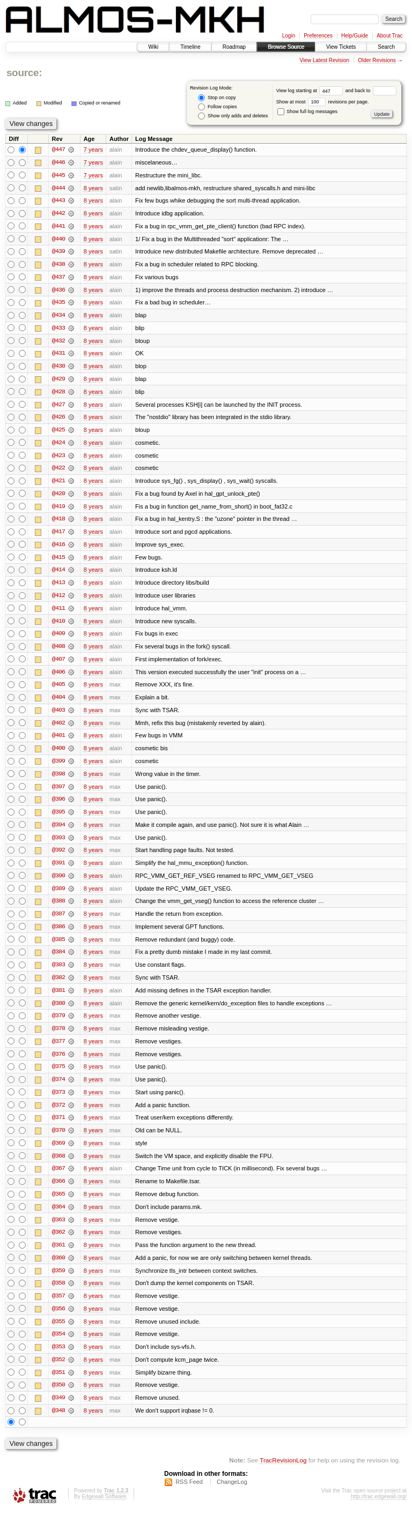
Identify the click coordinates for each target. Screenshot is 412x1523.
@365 (58, 1204)
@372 (58, 1114)
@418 (58, 522)
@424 (58, 445)
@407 (58, 664)
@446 (58, 162)
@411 (58, 612)
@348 (58, 1423)
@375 (58, 1075)
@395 (58, 818)
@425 (58, 432)
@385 (58, 947)
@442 (58, 214)
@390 (58, 882)
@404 (58, 702)
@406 (58, 677)
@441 (58, 226)
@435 (58, 304)
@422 (58, 471)
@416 (58, 548)
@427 (58, 406)
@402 (58, 728)
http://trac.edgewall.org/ (379, 1509)
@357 (58, 1307)
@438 (58, 265)
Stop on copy (217, 97)
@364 (58, 1217)
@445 (58, 175)
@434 (58, 316)
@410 (58, 625)
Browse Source (286, 47)
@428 (58, 394)
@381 (58, 998)
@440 (58, 239)
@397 (58, 792)
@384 (58, 959)
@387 (58, 921)
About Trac (389, 36)
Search (386, 47)
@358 (58, 1294)
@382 (58, 985)
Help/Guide (354, 36)
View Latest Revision (324, 60)
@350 (58, 1397)
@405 (58, 689)
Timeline (190, 47)
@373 (58, 1101)
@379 (58, 1024)
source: (24, 72)
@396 (58, 805)
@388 (58, 908)
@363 (58, 1230)
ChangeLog (232, 1494)
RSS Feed (189, 1494)
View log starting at (310, 90)
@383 (58, 972)
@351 (58, 1384)
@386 (58, 934)
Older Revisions (377, 60)
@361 (58, 1255)
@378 (58, 1037)
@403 (58, 715)
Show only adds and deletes (233, 116)
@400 (58, 754)
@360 (58, 1268)
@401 (58, 741)
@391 (58, 869)
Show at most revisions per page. (322, 101)
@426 (58, 419)
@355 (58, 1332)
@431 (58, 355)
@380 (58, 1011)
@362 (58, 1242)
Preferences (318, 36)
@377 (58, 1050)
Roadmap (234, 47)
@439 (58, 252)
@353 (58, 1358)
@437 (58, 278)
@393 (58, 844)
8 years (93, 188)
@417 (58, 535)
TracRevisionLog (283, 1472)
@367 (58, 1178)
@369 (58, 1152)
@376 (58, 1062)
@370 (58, 1140)
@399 (58, 767)
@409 (58, 638)
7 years (93, 149)
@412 (58, 599)
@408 (58, 651)
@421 (58, 484)
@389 (58, 895)
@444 (58, 188)
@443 (58, 201)
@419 (58, 509)
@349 (58, 1410)
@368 (58, 1165)
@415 (58, 561)
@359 (58, 1281)
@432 (58, 342)
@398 (58, 779)
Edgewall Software (104, 1509)
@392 (58, 857)
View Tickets (341, 47)
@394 (58, 831)
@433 (58, 329)
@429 (58, 381)
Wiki (153, 47)
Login (288, 36)
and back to (370, 90)
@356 (58, 1320)
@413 (58, 587)
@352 (58, 1371)
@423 (58, 458)
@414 (58, 574)
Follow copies (217, 106)
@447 (58, 149)
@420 (58, 496)
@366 (58, 1191)
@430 (58, 368)
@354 (58, 1345)
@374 (58, 1088)
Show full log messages (307, 111)
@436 (58, 291)
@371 (58, 1127)
